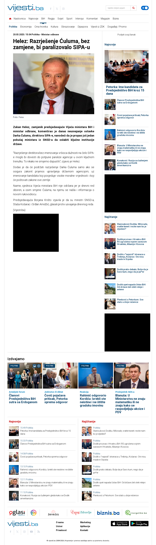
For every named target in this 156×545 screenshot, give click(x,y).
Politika (13, 26)
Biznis (116, 18)
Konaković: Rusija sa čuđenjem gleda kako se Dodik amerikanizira (132, 163)
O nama (60, 522)
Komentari (92, 18)
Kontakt (84, 530)
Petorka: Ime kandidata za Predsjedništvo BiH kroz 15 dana (125, 90)
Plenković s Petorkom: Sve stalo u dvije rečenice (130, 300)
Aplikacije (85, 526)
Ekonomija (26, 26)
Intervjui (79, 18)
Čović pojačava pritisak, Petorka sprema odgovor (133, 116)
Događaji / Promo (117, 26)
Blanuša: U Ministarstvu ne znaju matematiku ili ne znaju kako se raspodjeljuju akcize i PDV (132, 149)
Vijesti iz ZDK (98, 26)
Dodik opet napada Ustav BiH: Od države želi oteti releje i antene (131, 287)
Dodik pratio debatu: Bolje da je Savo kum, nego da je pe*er (132, 270)
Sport (69, 18)
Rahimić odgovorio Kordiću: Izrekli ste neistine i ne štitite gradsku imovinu (131, 132)
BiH (43, 18)
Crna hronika (41, 26)
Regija (51, 18)
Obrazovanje (68, 26)
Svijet (60, 18)
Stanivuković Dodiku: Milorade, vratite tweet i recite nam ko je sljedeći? (132, 226)
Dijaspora (83, 26)
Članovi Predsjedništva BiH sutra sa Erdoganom (130, 101)
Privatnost (61, 530)
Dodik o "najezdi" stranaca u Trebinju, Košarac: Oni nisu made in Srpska (131, 256)
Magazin (105, 18)
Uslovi (59, 526)
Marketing (85, 522)
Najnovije (33, 18)
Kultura (54, 26)
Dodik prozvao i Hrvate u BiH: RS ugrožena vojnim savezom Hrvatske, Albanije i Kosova (132, 241)
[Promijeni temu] (145, 8)
